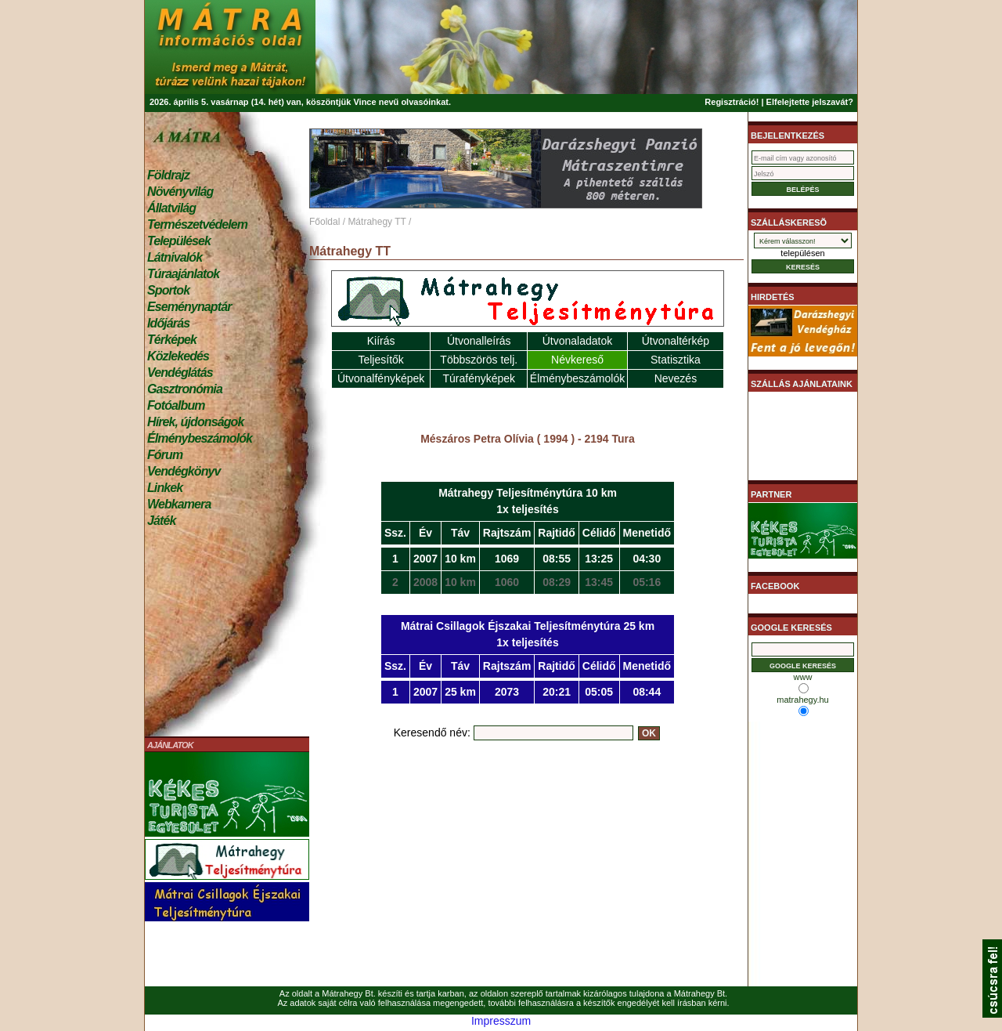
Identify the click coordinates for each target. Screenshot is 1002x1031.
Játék (161, 520)
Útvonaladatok (577, 341)
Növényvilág (180, 191)
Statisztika (676, 359)
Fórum (164, 454)
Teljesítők (380, 359)
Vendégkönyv (184, 471)
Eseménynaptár (189, 306)
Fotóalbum (176, 405)
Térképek (171, 339)
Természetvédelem (197, 224)
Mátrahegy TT (376, 221)
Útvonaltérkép (675, 341)
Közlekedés (178, 356)
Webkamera (179, 504)
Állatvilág (171, 208)
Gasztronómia (184, 389)
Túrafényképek (478, 378)
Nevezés (675, 378)
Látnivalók (174, 257)
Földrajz (168, 175)
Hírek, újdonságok (195, 422)
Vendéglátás (180, 372)
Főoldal (324, 221)
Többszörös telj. (478, 359)
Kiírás (381, 341)
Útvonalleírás (479, 341)
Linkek (164, 487)
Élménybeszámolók (199, 438)
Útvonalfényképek (380, 378)
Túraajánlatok (183, 273)
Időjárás (168, 323)
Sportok (168, 290)
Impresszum (501, 1021)
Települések (179, 241)
